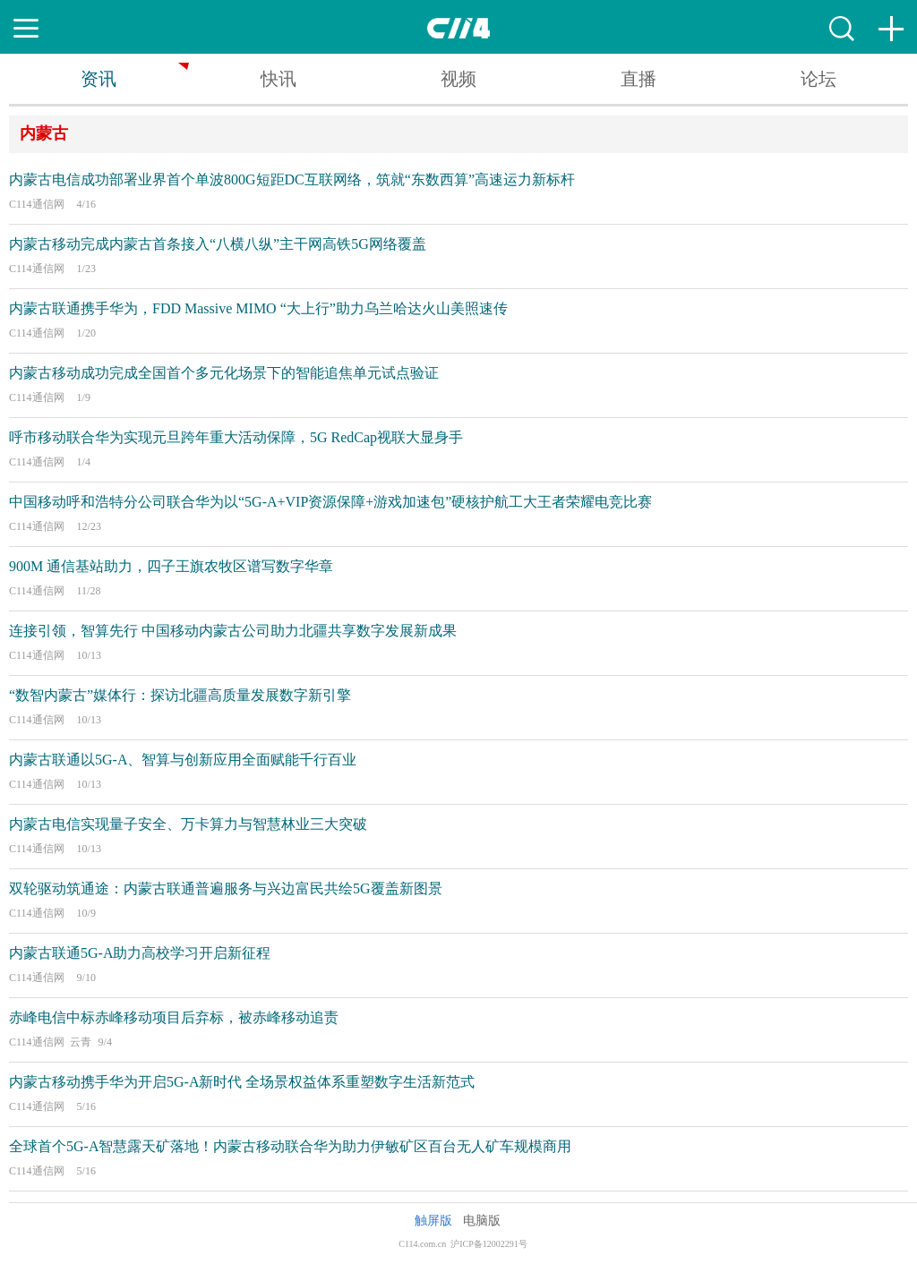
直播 (638, 79)
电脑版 (482, 1220)
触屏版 (433, 1220)
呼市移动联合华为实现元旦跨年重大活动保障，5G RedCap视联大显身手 (236, 437)
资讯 (98, 79)
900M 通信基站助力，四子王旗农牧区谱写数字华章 (171, 566)
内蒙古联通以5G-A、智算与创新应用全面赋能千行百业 (182, 759)
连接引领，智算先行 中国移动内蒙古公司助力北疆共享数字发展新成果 (233, 630)
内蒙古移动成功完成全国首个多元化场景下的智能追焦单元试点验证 (224, 372)
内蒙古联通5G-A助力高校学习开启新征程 (139, 953)
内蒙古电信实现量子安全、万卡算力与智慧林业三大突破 (188, 824)
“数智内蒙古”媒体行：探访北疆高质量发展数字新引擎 (180, 695)
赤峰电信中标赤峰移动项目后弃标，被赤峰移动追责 (174, 1017)
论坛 (818, 79)
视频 (458, 79)
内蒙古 (44, 133)
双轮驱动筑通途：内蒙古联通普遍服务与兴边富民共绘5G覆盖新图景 (225, 888)
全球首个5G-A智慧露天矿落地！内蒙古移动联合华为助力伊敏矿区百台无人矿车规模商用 (290, 1146)
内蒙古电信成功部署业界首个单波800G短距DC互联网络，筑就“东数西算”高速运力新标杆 (292, 179)
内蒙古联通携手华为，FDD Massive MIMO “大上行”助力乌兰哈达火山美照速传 (258, 308)
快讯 (278, 79)
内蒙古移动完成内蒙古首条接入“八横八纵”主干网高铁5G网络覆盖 (217, 244)
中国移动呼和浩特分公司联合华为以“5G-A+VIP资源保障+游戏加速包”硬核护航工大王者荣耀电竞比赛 (330, 501)
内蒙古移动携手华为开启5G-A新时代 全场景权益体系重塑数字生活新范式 (242, 1081)
